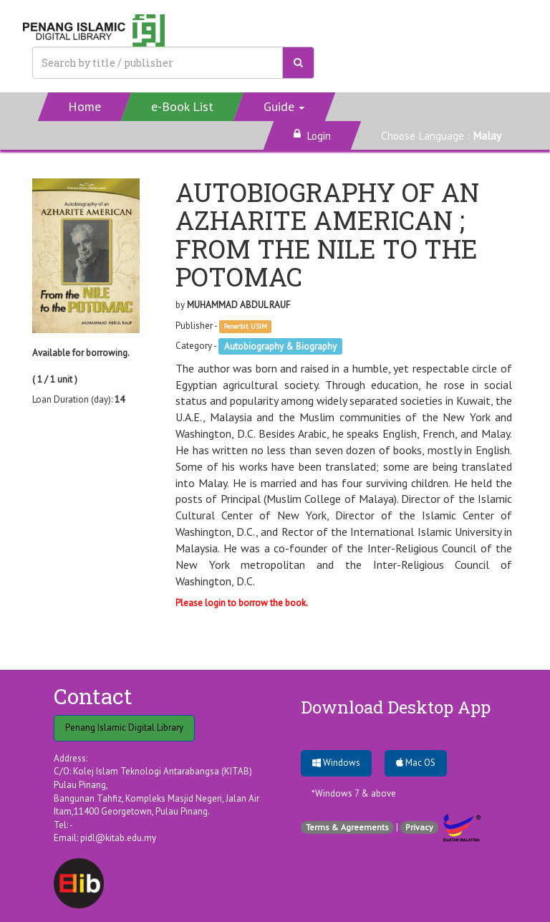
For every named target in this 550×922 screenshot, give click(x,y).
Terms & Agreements (347, 827)
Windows (336, 763)
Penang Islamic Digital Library (124, 727)
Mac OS (415, 763)
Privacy (419, 827)
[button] (284, 106)
